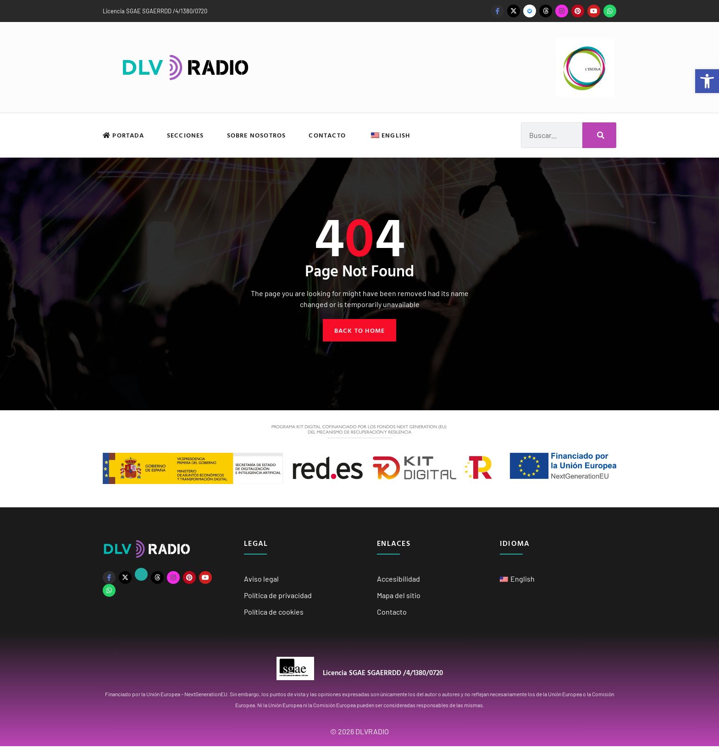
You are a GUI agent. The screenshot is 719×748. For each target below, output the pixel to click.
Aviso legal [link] (261, 580)
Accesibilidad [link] (398, 580)
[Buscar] (599, 135)
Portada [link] (123, 135)
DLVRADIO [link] (372, 733)
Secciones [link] (185, 135)
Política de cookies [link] (274, 613)
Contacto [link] (327, 135)
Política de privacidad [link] (278, 596)
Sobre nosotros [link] (256, 135)
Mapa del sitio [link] (398, 596)
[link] (707, 81)
